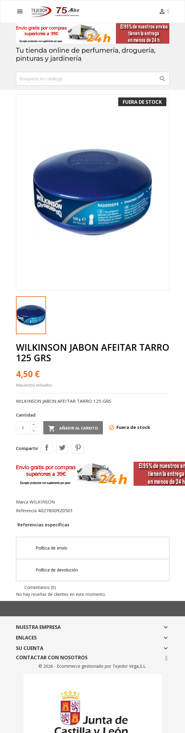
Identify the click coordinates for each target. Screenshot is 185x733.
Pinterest (78, 448)
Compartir (47, 448)
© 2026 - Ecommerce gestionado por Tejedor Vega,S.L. (92, 666)
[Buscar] (92, 78)
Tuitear (62, 448)
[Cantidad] (23, 427)
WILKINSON (42, 502)
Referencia (26, 510)
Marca (22, 502)
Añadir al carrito (73, 428)
